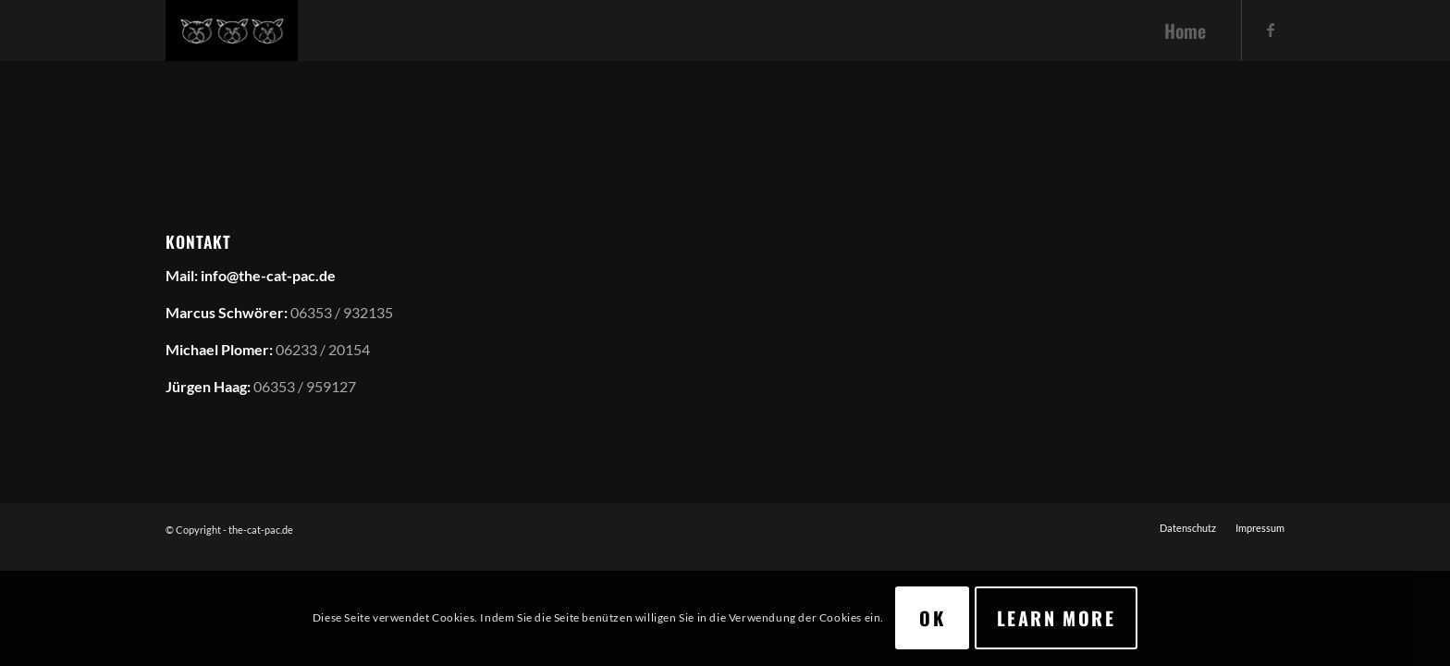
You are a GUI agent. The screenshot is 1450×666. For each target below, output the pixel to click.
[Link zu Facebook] (1270, 29)
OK (932, 618)
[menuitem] (1185, 30)
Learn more (1056, 618)
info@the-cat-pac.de (268, 275)
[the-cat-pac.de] (232, 30)
